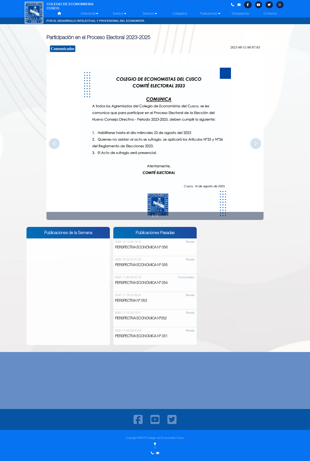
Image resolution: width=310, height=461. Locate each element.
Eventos (119, 13)
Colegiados (180, 13)
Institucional (89, 13)
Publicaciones (210, 13)
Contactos (270, 13)
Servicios (150, 13)
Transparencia (240, 13)
